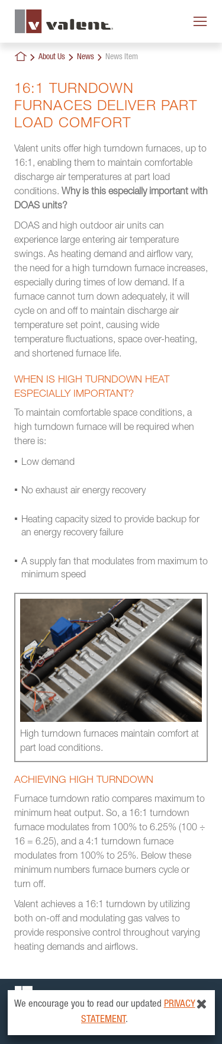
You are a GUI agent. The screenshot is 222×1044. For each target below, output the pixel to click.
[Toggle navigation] (200, 21)
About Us (51, 57)
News (85, 57)
